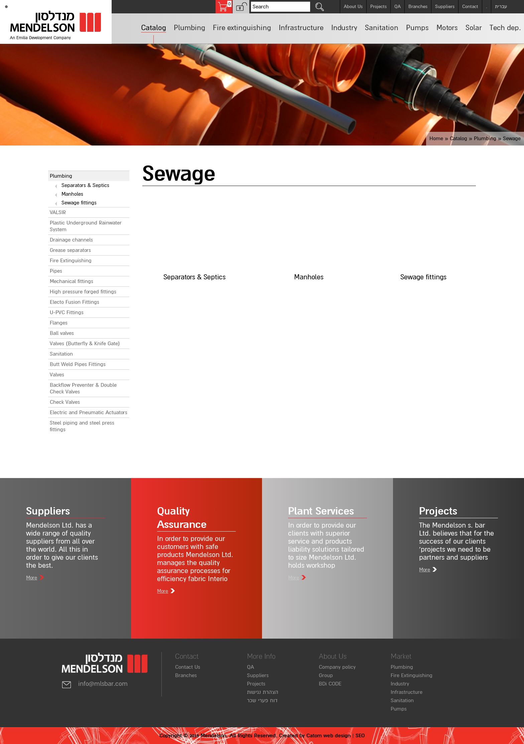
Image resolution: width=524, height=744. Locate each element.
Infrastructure (406, 692)
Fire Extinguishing (71, 260)
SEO (360, 735)
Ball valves (62, 333)
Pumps (399, 709)
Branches (417, 6)
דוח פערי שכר (262, 700)
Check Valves (65, 402)
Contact (470, 6)
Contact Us (187, 667)
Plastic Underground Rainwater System (86, 226)
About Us (353, 6)
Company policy (337, 667)
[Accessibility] (6, 7)
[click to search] (320, 7)
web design (337, 735)
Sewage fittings (79, 202)
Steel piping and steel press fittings (82, 426)
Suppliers (444, 6)
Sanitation (61, 354)
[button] (241, 6)
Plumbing (485, 138)
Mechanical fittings (71, 281)
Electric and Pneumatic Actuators (88, 412)
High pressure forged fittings (83, 291)
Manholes (72, 194)
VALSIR (58, 212)
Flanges (59, 322)
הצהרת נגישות (262, 692)
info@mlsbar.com (94, 684)
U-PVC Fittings (67, 312)
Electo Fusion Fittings (74, 302)
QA (397, 6)
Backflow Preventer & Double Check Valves (83, 388)
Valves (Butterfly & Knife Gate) (85, 343)
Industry (400, 683)
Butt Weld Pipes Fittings (78, 364)
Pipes (56, 271)
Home (436, 138)
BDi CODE (330, 683)
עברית (501, 6)
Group (326, 675)
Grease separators (70, 250)
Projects (378, 6)
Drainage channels (71, 240)
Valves (57, 374)
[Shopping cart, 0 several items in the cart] (224, 6)
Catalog (458, 138)
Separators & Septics (85, 185)
